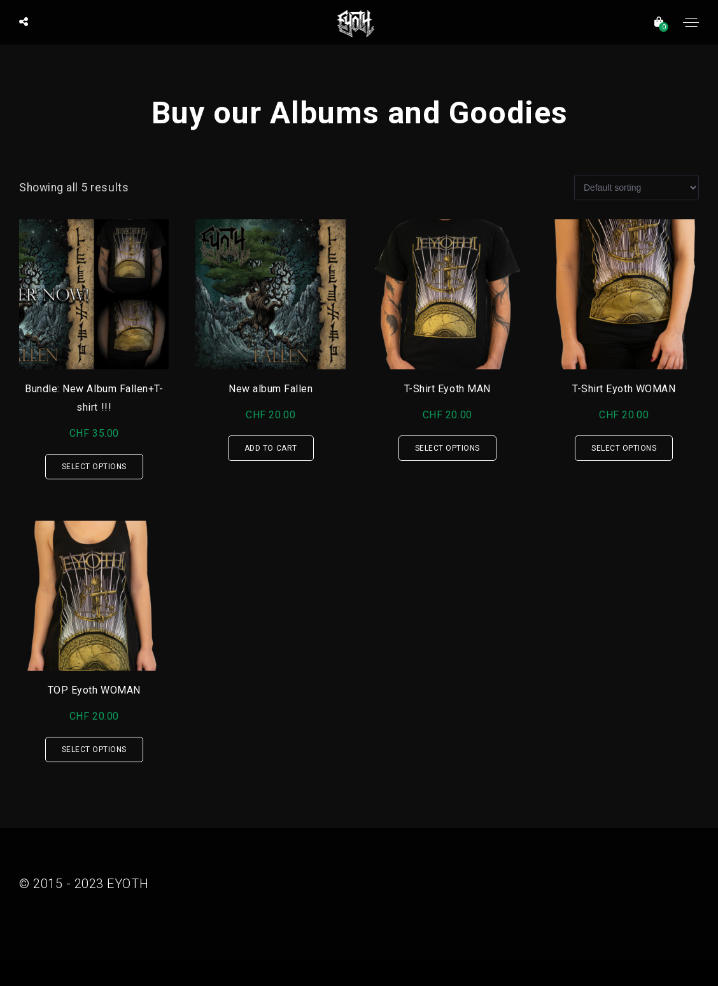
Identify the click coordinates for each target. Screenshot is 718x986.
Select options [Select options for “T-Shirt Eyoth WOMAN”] (623, 448)
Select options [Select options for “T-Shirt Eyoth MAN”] (447, 448)
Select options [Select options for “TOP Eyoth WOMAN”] (94, 749)
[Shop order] (636, 187)
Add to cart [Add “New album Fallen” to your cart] (270, 448)
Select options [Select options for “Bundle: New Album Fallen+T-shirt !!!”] (94, 466)
